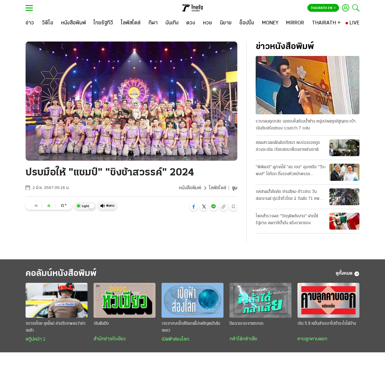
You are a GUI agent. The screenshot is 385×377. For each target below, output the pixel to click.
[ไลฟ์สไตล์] (130, 23)
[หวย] (207, 23)
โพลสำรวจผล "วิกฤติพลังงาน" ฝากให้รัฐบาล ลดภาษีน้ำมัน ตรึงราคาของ (287, 219)
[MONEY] (270, 23)
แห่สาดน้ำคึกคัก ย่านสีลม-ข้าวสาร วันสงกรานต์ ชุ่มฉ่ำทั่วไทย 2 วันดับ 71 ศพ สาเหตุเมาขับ (287, 196)
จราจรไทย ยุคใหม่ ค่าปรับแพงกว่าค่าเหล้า (55, 327)
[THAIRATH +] (326, 23)
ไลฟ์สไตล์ (217, 188)
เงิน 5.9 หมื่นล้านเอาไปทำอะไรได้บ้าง (326, 323)
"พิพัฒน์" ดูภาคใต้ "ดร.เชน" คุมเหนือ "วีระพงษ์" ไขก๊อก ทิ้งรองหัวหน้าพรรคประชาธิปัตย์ (291, 171)
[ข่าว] (30, 23)
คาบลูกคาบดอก (312, 339)
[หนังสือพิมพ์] (73, 23)
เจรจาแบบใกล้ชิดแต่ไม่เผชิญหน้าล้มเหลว (191, 327)
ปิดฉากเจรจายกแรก (246, 323)
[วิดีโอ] (47, 23)
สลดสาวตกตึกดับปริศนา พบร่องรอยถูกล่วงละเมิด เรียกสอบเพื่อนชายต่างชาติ (288, 146)
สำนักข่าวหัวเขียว (110, 339)
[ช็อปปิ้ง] (246, 23)
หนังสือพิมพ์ (190, 188)
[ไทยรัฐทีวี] (103, 23)
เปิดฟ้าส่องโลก (175, 339)
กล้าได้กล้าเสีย (243, 339)
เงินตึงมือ (101, 323)
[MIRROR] (295, 23)
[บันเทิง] (172, 23)
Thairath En (323, 8)
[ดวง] (190, 23)
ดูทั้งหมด (347, 274)
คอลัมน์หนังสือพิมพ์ (61, 273)
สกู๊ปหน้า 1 (35, 339)
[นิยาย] (226, 23)
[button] (194, 207)
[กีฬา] (153, 23)
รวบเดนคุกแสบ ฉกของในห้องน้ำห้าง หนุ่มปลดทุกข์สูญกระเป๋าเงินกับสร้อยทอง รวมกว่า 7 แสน (306, 125)
